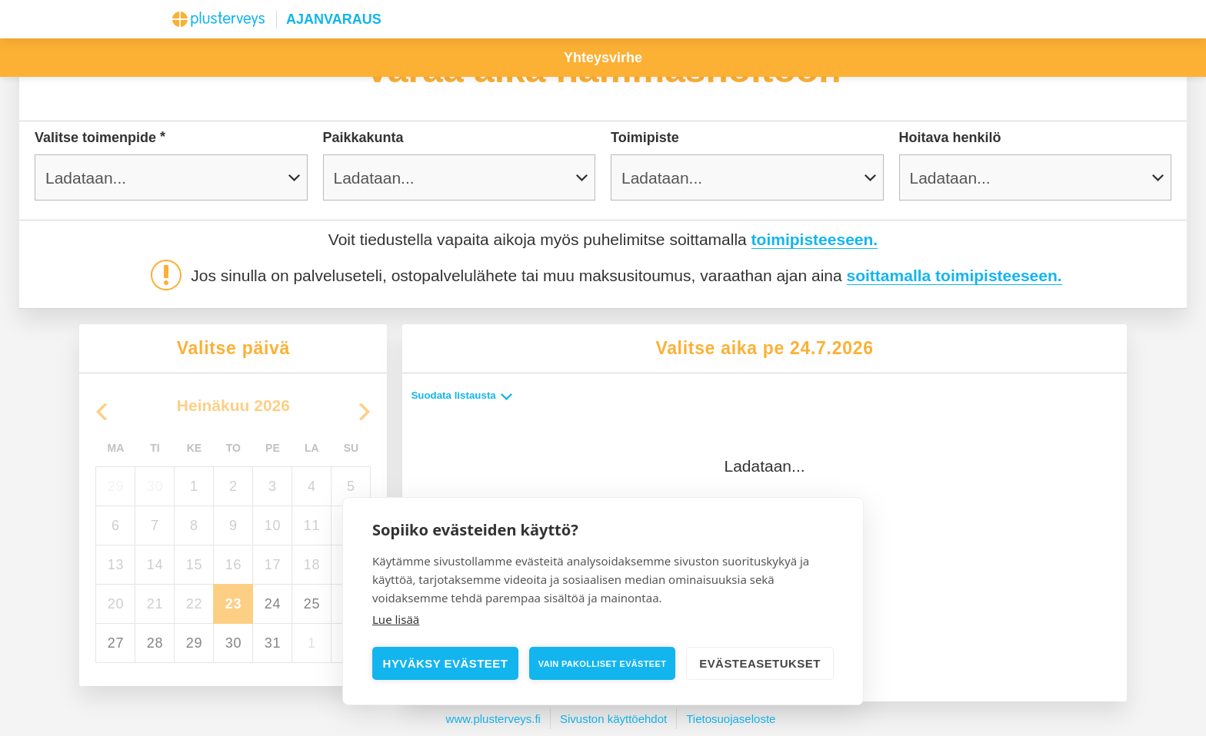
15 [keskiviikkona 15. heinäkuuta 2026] (194, 564)
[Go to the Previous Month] (101, 412)
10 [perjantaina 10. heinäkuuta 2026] (273, 525)
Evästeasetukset (760, 663)
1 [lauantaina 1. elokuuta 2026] (312, 643)
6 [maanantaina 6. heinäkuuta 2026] (116, 525)
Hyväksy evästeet (445, 663)
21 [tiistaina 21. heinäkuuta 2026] (155, 604)
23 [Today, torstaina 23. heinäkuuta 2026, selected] (233, 604)
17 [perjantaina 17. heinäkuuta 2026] (273, 564)
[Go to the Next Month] (364, 412)
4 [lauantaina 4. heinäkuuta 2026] (312, 486)
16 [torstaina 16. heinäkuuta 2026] (233, 564)
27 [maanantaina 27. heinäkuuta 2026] (116, 643)
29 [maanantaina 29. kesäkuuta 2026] (116, 486)
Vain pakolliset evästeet (602, 663)
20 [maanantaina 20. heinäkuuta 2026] (116, 604)
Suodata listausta (463, 396)
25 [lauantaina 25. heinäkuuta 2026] (312, 604)
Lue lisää (395, 619)
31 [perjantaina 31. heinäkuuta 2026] (273, 643)
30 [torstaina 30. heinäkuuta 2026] (233, 643)
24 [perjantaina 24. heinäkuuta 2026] (273, 604)
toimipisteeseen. (814, 239)
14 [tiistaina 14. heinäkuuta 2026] (155, 564)
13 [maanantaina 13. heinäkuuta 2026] (116, 564)
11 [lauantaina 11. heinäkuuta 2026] (312, 525)
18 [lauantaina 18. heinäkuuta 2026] (312, 564)
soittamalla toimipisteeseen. (954, 275)
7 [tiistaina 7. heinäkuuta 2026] (155, 525)
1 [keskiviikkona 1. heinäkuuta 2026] (194, 486)
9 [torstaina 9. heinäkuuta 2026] (233, 525)
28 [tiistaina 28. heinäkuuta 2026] (155, 643)
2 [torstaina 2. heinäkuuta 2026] (233, 486)
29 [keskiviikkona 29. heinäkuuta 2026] (194, 643)
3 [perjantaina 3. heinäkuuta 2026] (272, 486)
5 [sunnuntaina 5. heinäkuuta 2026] (351, 486)
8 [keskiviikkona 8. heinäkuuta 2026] (194, 525)
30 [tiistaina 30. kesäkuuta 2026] (155, 486)
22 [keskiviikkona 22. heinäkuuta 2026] (194, 604)
